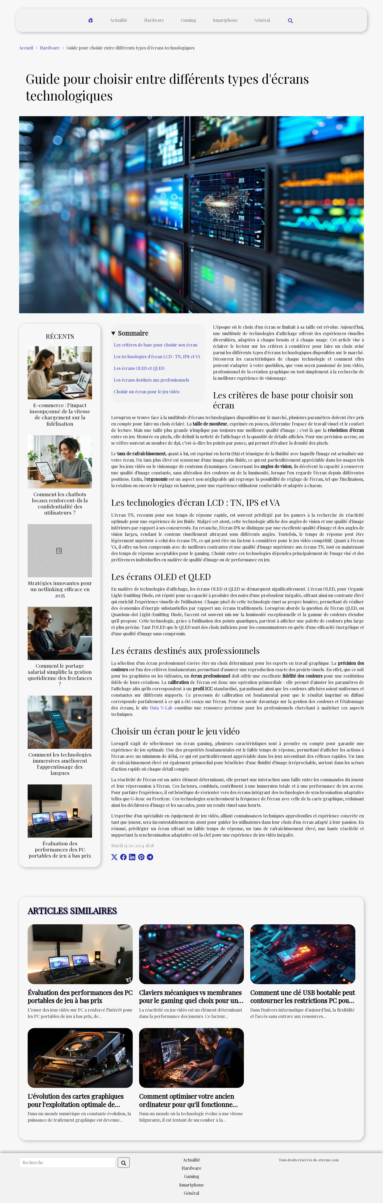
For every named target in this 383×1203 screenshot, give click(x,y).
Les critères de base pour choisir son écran (155, 345)
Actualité (118, 20)
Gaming (188, 20)
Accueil (26, 48)
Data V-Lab (161, 708)
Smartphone (225, 20)
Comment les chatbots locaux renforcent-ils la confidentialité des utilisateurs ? (60, 503)
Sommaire (133, 333)
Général (262, 20)
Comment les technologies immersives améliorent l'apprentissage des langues (59, 763)
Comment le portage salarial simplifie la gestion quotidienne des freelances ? (60, 674)
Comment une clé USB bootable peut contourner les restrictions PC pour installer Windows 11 (302, 1000)
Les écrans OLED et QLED (139, 368)
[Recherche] (67, 1162)
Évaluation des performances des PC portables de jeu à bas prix (60, 849)
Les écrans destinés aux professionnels (151, 380)
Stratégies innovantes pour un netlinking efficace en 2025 (60, 589)
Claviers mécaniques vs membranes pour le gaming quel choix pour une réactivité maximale (190, 1000)
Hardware (154, 20)
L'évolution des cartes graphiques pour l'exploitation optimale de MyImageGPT (75, 1104)
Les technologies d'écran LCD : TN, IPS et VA (157, 356)
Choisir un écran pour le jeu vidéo (147, 391)
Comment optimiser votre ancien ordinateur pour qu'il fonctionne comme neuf (186, 1104)
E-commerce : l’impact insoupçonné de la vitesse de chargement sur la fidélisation (60, 414)
